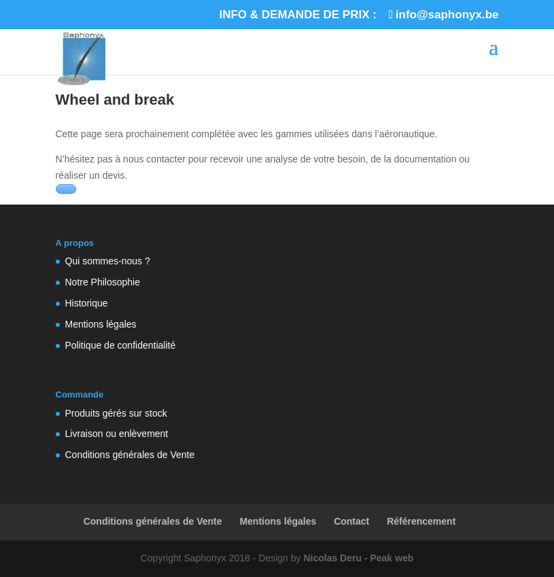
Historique (86, 303)
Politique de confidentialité (120, 345)
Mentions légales (101, 324)
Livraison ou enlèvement (117, 433)
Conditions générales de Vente (130, 454)
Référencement (421, 521)
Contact (351, 521)
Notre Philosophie (103, 282)
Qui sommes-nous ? (107, 261)
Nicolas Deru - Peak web (358, 558)
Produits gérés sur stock (116, 413)
